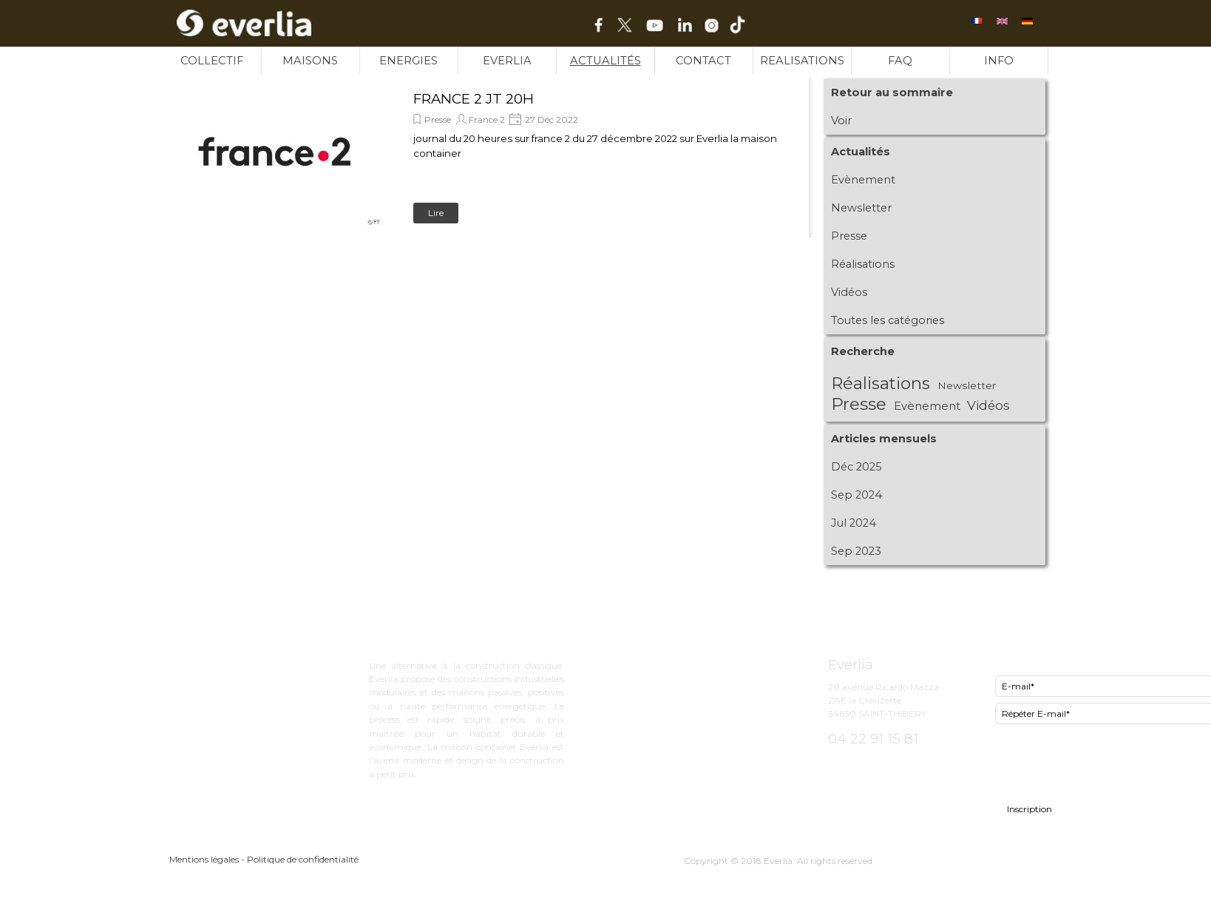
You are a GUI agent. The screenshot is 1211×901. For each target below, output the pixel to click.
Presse (437, 119)
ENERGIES (408, 60)
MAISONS (310, 60)
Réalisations (863, 264)
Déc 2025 (856, 466)
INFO (999, 60)
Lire (436, 212)
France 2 (487, 119)
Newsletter (861, 208)
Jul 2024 (853, 523)
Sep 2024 (856, 495)
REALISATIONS (802, 60)
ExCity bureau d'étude (681, 662)
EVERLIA (507, 60)
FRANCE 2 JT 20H (473, 98)
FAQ (900, 60)
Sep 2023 (856, 551)
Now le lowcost (664, 690)
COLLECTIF (211, 60)
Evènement (863, 179)
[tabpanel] (711, 634)
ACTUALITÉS (605, 60)
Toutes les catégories (887, 320)
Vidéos (849, 292)
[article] (487, 156)
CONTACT (703, 60)
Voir (841, 120)
